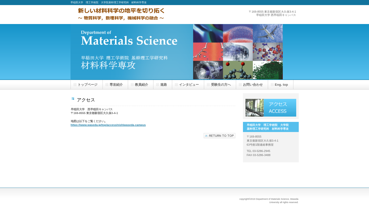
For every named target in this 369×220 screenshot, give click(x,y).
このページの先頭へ (219, 135)
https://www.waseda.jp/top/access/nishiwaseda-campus (108, 124)
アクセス (270, 108)
